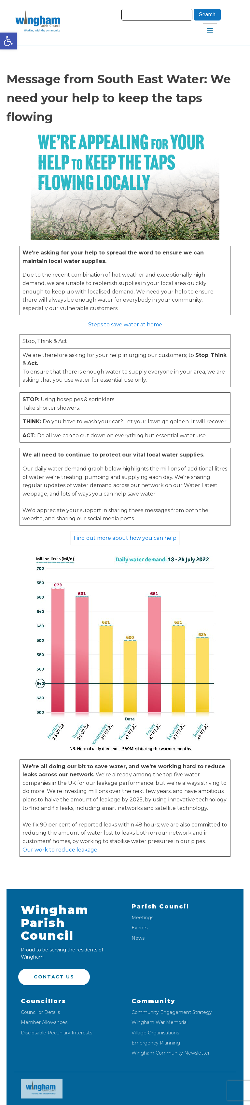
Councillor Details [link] (40, 1012)
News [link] (138, 938)
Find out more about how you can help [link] (125, 538)
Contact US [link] (54, 977)
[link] (8, 41)
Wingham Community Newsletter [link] (171, 1053)
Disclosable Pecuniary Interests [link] (56, 1032)
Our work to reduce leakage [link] (59, 850)
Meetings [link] (142, 917)
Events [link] (139, 927)
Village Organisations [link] (155, 1032)
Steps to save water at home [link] (125, 324)
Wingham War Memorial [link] (160, 1022)
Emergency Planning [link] (156, 1043)
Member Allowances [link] (44, 1022)
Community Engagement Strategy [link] (172, 1012)
